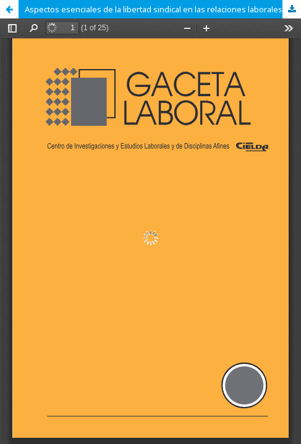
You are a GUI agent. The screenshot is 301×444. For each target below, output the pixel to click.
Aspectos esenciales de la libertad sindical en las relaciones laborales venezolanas (163, 9)
